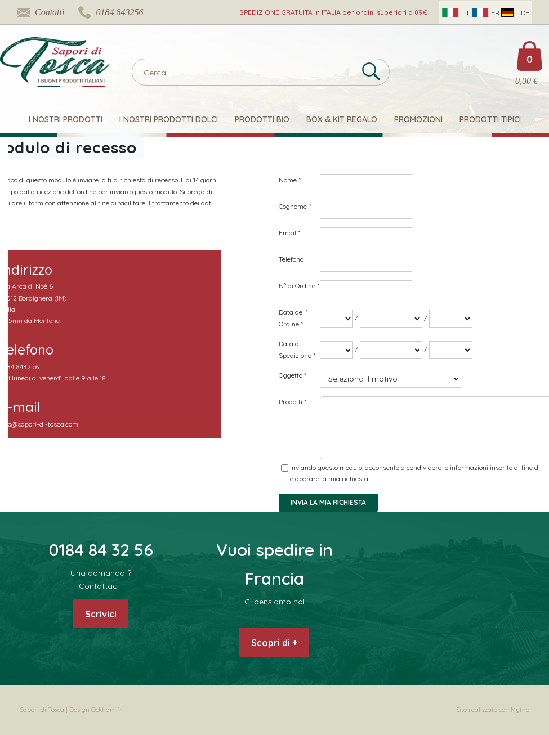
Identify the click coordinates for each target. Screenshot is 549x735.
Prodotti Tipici (490, 119)
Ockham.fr (106, 710)
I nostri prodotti (65, 119)
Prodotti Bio (262, 119)
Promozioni (418, 119)
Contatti (49, 12)
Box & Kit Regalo (341, 119)
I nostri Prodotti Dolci (168, 119)
